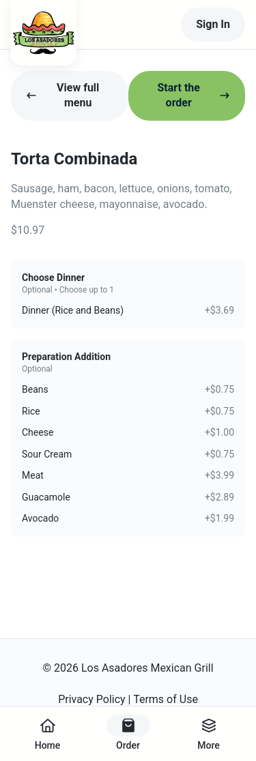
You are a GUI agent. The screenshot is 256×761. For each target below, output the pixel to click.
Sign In (213, 24)
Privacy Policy (92, 699)
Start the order (193, 95)
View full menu (62, 95)
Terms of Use (165, 699)
